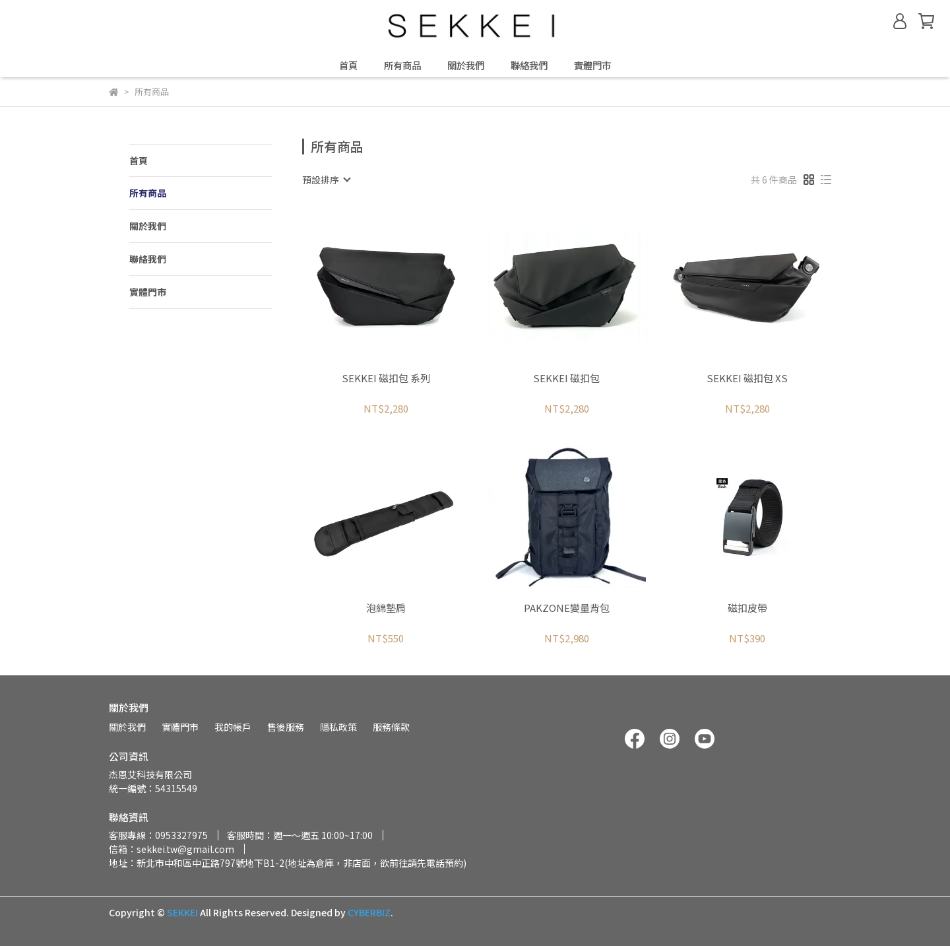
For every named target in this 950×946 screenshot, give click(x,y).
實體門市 (592, 65)
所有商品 (402, 65)
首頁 (348, 65)
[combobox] (326, 179)
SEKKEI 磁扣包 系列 (386, 378)
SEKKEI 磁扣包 (566, 378)
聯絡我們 (529, 65)
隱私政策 (338, 726)
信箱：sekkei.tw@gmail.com (171, 849)
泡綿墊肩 (386, 608)
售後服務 (285, 726)
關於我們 (465, 65)
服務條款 (391, 726)
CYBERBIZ (369, 912)
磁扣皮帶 (747, 608)
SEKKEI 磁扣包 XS (747, 378)
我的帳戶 (232, 726)
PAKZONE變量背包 (567, 608)
